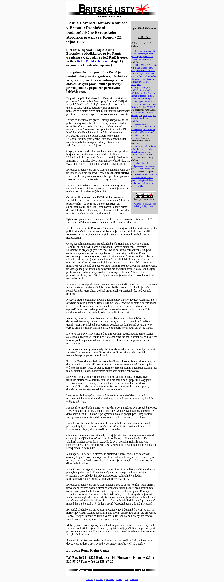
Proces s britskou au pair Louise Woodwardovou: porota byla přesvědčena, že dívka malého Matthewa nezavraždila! (144, 180)
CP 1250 (144, 206)
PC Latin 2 (147, 204)
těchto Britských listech (93, 61)
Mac (151, 206)
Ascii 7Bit (137, 204)
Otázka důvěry (141, 123)
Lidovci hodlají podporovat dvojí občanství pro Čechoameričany (143, 166)
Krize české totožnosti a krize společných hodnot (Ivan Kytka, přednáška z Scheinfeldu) (143, 55)
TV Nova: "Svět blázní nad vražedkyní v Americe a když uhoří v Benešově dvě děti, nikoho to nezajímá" (143, 132)
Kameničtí (144, 208)
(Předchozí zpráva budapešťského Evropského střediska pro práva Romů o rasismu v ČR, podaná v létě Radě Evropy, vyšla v (97, 55)
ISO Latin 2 (110, 580)
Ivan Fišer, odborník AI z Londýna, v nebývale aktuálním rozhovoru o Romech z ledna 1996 (143, 150)
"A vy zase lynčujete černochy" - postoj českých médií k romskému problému (143, 116)
